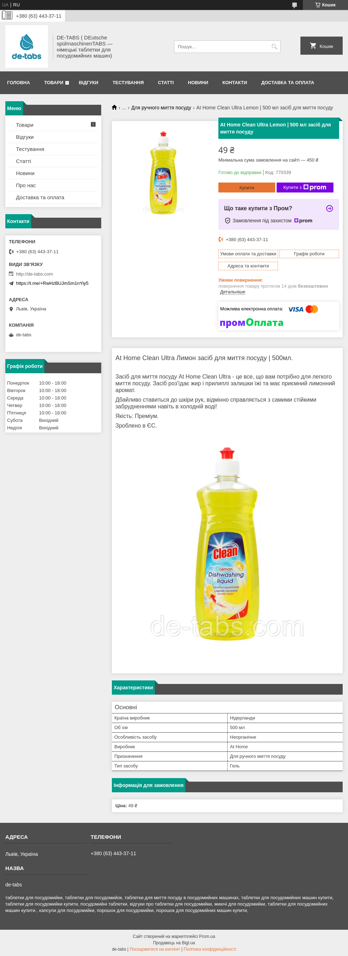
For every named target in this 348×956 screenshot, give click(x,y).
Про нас (26, 185)
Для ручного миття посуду (161, 107)
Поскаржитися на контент (155, 949)
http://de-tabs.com (34, 274)
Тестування (128, 82)
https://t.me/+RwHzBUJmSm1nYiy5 (52, 283)
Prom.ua (207, 936)
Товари (53, 82)
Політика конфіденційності (210, 949)
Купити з (304, 187)
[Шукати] (274, 46)
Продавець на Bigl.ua (174, 942)
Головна (18, 82)
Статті (166, 82)
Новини (198, 82)
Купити (246, 187)
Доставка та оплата (287, 82)
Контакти (234, 82)
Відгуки (88, 82)
